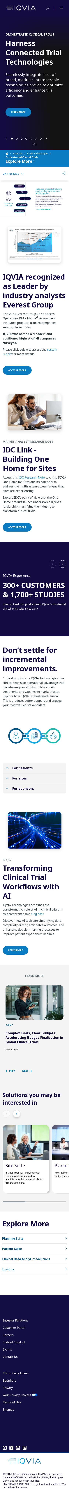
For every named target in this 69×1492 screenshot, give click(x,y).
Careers (8, 1335)
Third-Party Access (16, 1373)
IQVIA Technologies (37, 153)
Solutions (18, 153)
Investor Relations (15, 1320)
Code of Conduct (14, 1342)
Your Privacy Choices (17, 1395)
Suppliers (9, 1380)
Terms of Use (12, 1402)
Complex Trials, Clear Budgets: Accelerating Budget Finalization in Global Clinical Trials (34, 1037)
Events (7, 1349)
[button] (6, 138)
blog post (37, 918)
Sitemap (8, 1409)
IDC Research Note (32, 482)
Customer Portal (14, 1328)
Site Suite (15, 1165)
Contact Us (10, 1357)
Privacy (8, 1388)
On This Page (13, 173)
